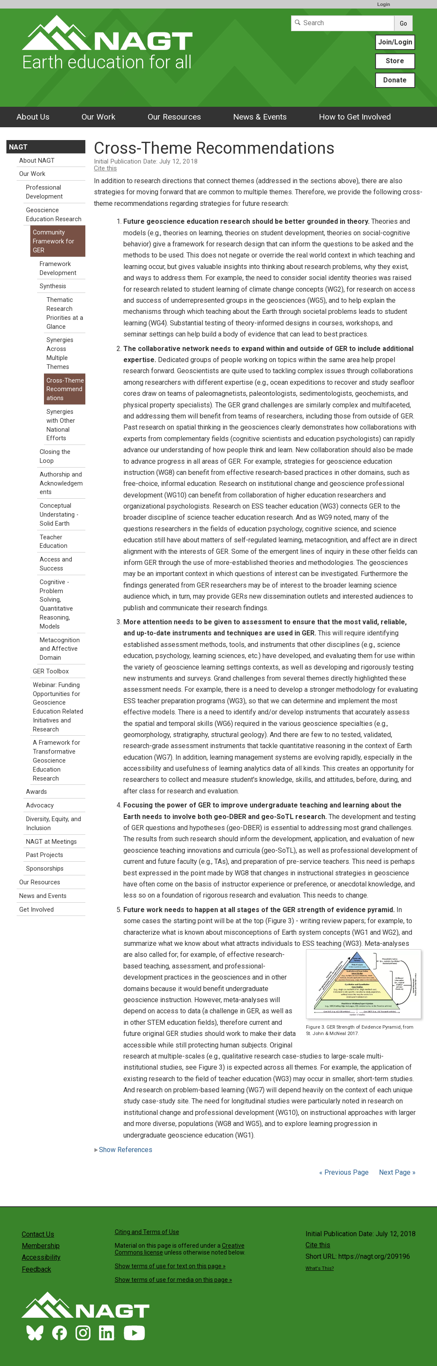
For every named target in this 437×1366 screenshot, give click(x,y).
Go (403, 23)
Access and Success (56, 564)
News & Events (260, 117)
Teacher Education (53, 542)
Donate (395, 80)
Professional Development (44, 192)
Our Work (98, 117)
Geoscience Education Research (54, 215)
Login (383, 4)
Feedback (36, 1269)
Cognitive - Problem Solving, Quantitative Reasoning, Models (56, 604)
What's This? (320, 1268)
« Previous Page (344, 1172)
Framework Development (58, 268)
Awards (36, 792)
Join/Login (395, 42)
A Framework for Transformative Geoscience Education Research (56, 760)
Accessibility (41, 1257)
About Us (33, 117)
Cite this (105, 168)
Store (395, 61)
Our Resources (174, 117)
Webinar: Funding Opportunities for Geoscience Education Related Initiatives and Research (58, 707)
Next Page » (396, 1172)
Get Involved (36, 909)
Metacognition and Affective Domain (60, 649)
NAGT (18, 147)
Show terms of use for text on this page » (170, 1266)
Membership (41, 1246)
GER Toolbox (51, 671)
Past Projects (44, 855)
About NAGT (37, 160)
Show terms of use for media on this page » (173, 1279)
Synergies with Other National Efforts (61, 425)
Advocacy (40, 805)
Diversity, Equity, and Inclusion (53, 824)
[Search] (342, 23)
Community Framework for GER (53, 241)
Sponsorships (45, 868)
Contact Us (38, 1234)
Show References (123, 1150)
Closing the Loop (55, 456)
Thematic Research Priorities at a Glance (65, 313)
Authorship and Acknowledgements (61, 483)
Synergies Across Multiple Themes (60, 353)
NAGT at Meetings (51, 841)
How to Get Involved (355, 117)
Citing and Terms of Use (147, 1232)
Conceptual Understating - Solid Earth (59, 514)
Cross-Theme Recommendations (65, 389)
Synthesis (53, 286)
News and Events (43, 896)
